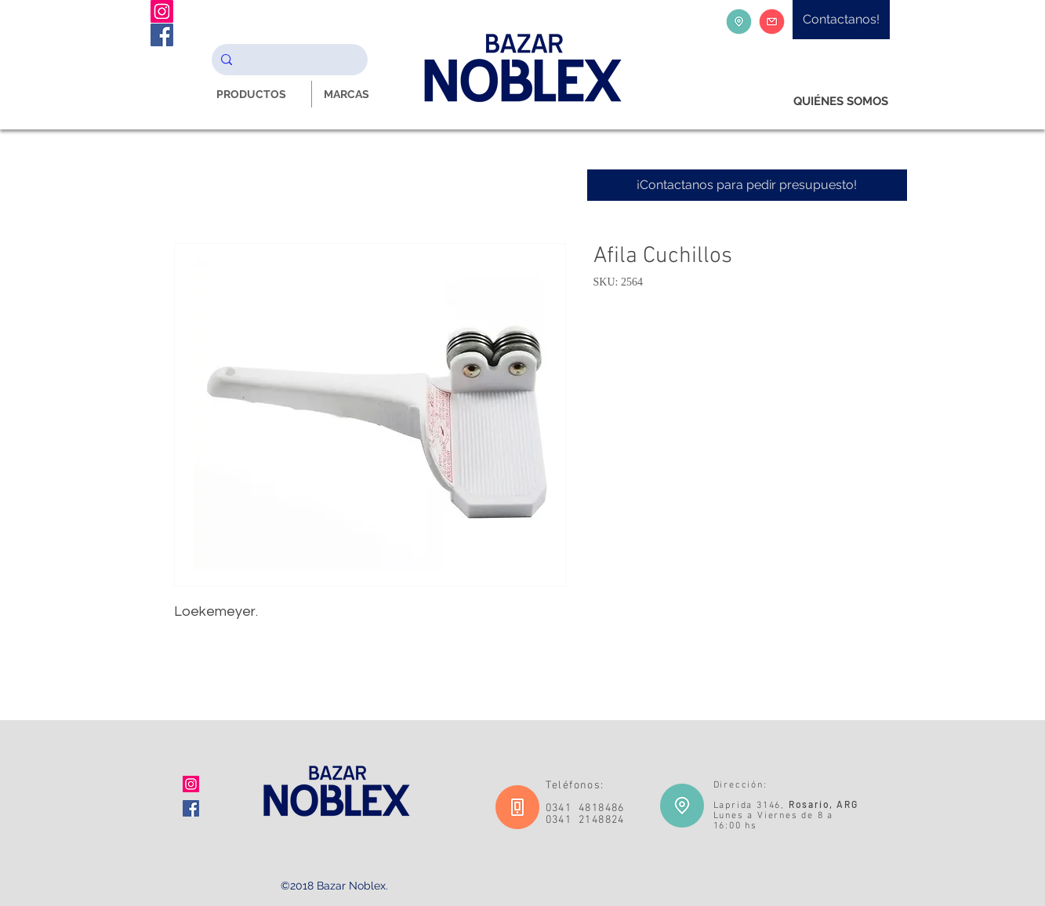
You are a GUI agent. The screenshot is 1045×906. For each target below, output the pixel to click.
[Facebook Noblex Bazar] (162, 35)
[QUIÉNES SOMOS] (841, 101)
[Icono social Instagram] (191, 784)
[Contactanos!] (841, 19)
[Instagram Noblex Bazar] (162, 11)
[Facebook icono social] (191, 808)
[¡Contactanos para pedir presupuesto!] (747, 185)
